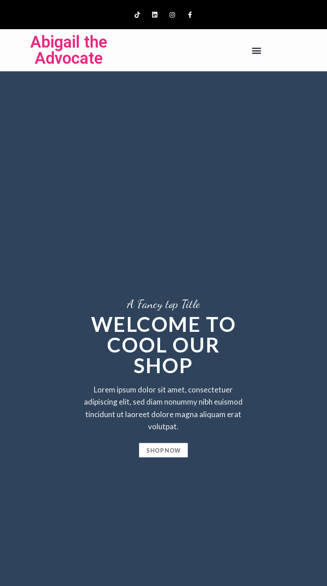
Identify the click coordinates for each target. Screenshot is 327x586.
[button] (256, 50)
